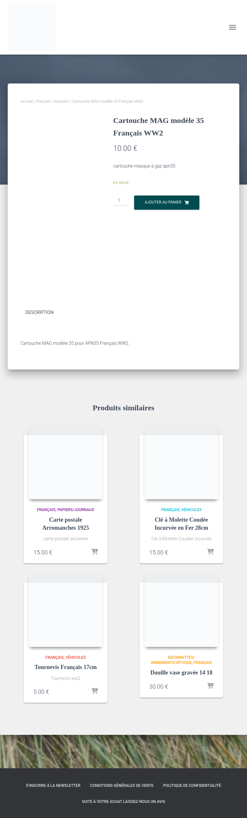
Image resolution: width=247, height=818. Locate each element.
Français (43, 101)
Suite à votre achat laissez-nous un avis (123, 801)
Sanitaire (61, 101)
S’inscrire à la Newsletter (53, 785)
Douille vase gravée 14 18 (182, 706)
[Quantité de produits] (121, 201)
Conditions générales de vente (121, 785)
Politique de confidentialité (192, 785)
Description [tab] (39, 346)
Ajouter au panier (163, 202)
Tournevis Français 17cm (65, 700)
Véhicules (191, 543)
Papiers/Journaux (75, 543)
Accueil (27, 101)
